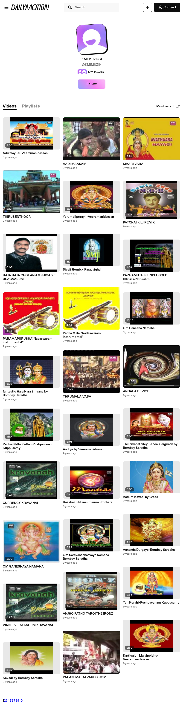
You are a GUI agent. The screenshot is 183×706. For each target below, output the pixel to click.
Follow (92, 84)
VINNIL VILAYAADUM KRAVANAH (28, 625)
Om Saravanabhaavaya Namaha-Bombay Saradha (86, 557)
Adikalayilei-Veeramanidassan (25, 153)
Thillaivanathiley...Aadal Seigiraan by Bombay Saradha (150, 446)
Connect (167, 7)
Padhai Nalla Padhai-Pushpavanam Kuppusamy (28, 446)
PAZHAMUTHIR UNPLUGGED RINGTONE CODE (145, 277)
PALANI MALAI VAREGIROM (84, 677)
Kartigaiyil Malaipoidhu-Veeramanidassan (141, 657)
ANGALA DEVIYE (136, 391)
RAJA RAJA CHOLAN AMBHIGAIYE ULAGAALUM (29, 277)
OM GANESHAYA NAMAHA (23, 566)
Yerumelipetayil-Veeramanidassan (88, 217)
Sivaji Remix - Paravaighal (82, 269)
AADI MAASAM (74, 164)
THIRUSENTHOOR (17, 217)
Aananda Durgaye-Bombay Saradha (149, 550)
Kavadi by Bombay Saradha (23, 678)
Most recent (168, 106)
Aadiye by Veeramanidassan (83, 449)
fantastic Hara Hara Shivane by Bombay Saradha (25, 393)
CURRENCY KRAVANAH (21, 503)
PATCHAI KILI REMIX (139, 222)
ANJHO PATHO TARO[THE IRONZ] (88, 614)
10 (21, 701)
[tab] (10, 106)
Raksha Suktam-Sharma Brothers (87, 502)
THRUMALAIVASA (77, 396)
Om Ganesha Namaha (138, 328)
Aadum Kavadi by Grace (140, 497)
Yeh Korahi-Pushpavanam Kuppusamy (151, 602)
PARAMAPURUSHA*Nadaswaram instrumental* (27, 340)
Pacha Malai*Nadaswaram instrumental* (82, 335)
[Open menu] (6, 7)
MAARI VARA (133, 164)
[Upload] (147, 7)
